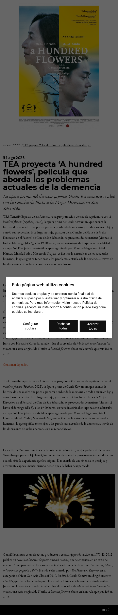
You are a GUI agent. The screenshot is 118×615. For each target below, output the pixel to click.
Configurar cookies (30, 326)
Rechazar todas (63, 326)
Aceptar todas (93, 326)
